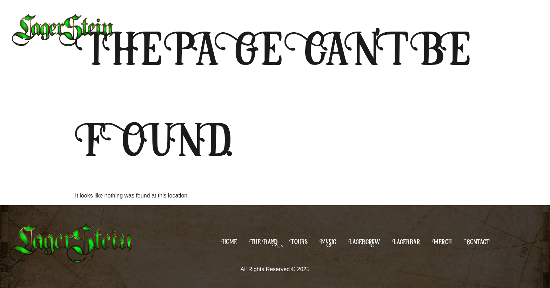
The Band (263, 241)
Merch (442, 241)
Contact (477, 241)
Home (229, 241)
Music (328, 241)
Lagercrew (364, 241)
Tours (298, 241)
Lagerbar (406, 241)
